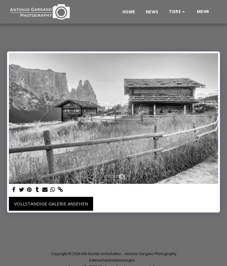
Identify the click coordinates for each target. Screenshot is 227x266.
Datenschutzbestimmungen (112, 260)
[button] (177, 11)
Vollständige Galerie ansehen (51, 204)
